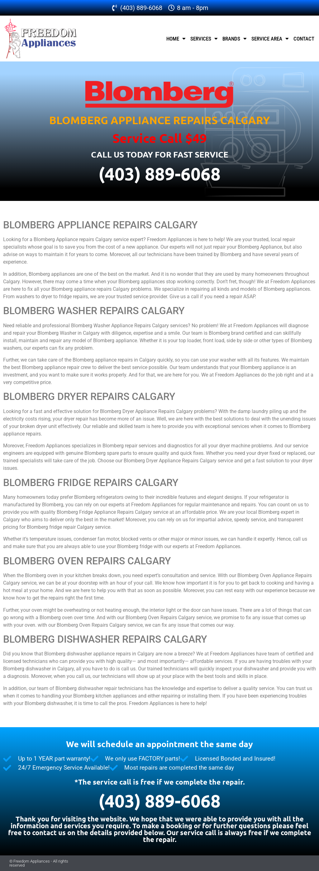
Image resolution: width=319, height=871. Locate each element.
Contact (303, 39)
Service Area (270, 38)
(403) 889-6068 (159, 173)
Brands (234, 38)
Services (204, 38)
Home (176, 38)
